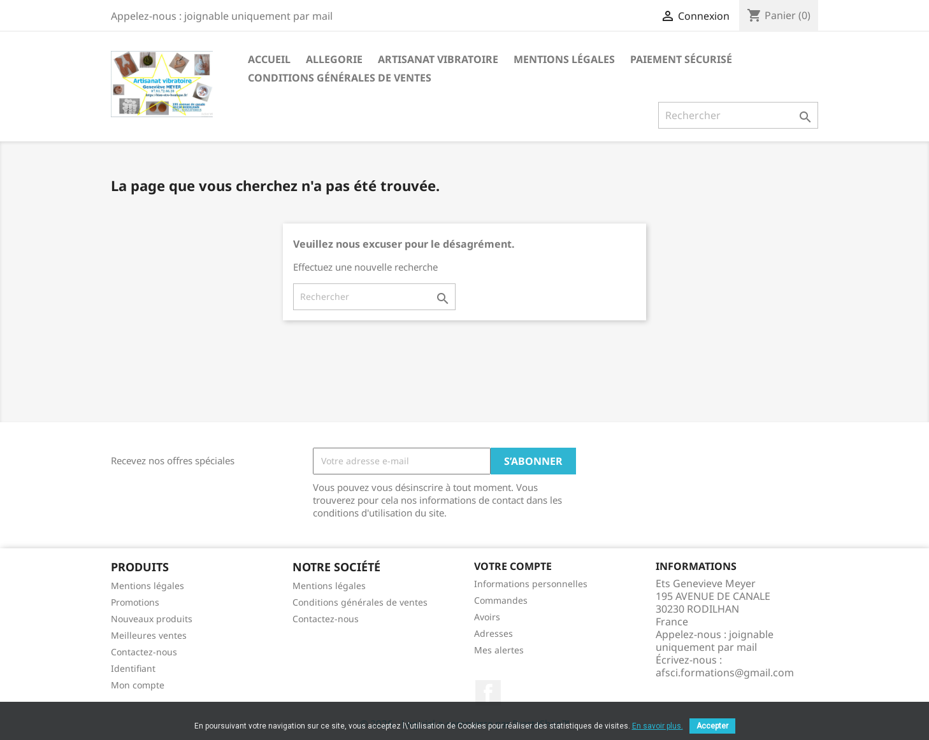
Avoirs (487, 617)
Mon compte (137, 685)
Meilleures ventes (149, 635)
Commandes (501, 600)
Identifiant (133, 668)
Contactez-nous (144, 652)
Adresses (493, 633)
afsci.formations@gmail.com (725, 672)
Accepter (712, 726)
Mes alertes (499, 650)
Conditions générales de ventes (339, 78)
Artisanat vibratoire (438, 59)
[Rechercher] (738, 115)
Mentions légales (564, 59)
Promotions (135, 602)
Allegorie (334, 59)
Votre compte (513, 566)
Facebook (488, 693)
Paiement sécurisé (681, 59)
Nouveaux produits (151, 619)
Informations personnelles (530, 584)
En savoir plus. (657, 726)
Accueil (269, 59)
